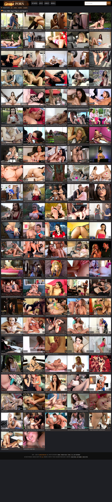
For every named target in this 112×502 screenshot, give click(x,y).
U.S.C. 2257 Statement (75, 454)
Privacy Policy (64, 454)
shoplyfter (25, 7)
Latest (41, 3)
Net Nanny (79, 457)
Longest (47, 3)
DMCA (69, 454)
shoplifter (20, 7)
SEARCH (108, 3)
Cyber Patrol (73, 457)
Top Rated (34, 3)
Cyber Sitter (85, 457)
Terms (58, 454)
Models (53, 3)
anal (11, 7)
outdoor (15, 7)
